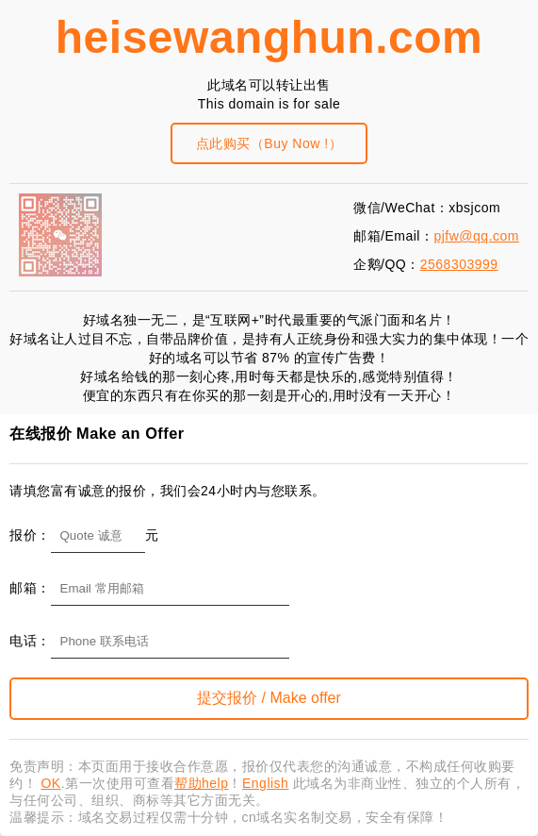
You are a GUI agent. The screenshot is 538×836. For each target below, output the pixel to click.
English (265, 783)
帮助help (201, 783)
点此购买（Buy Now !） (269, 143)
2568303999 (459, 264)
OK (50, 783)
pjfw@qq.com (476, 235)
